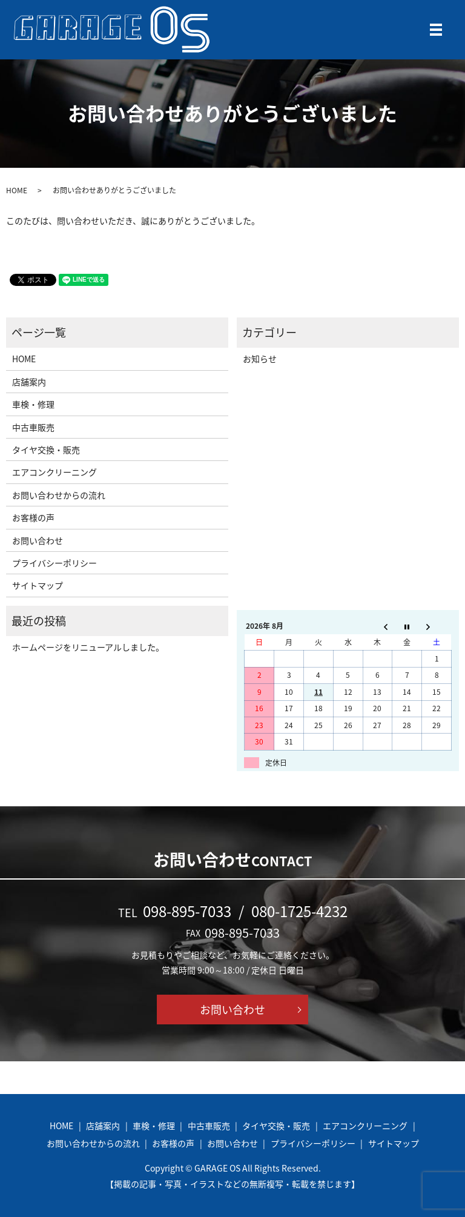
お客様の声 (33, 517)
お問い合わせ (37, 540)
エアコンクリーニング (54, 472)
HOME (16, 190)
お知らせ (260, 359)
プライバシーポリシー (54, 563)
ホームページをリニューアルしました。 (88, 647)
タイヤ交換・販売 (46, 449)
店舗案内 (29, 382)
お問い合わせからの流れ (58, 495)
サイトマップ (37, 585)
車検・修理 (33, 404)
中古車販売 (33, 427)
